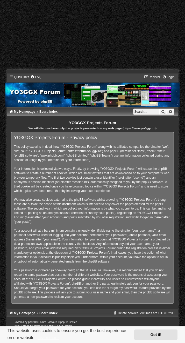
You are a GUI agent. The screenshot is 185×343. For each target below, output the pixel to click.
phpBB (32, 322)
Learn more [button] (48, 337)
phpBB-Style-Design (60, 326)
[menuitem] (35, 77)
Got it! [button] (156, 335)
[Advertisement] (92, 36)
